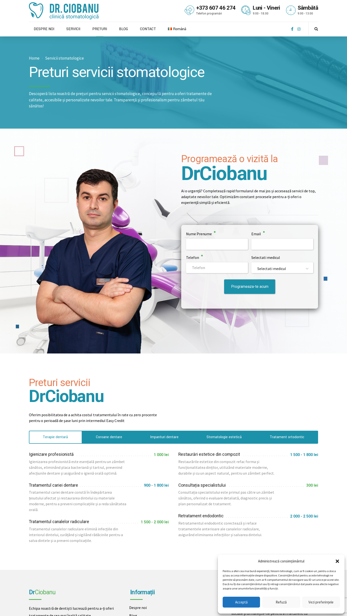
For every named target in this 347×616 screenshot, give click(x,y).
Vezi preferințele (321, 602)
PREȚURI (99, 29)
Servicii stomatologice (64, 58)
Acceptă (241, 602)
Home (34, 58)
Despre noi (138, 607)
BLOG (123, 29)
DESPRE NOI (44, 29)
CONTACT (148, 29)
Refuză (281, 602)
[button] (337, 561)
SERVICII (73, 29)
